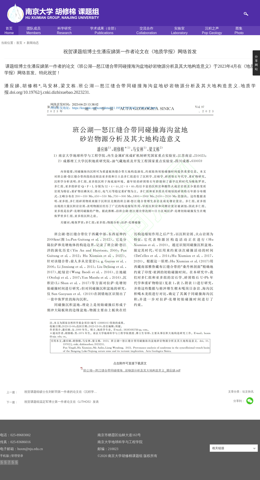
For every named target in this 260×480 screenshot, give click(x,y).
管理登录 (17, 455)
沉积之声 (212, 30)
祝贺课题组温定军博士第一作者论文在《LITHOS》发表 (61, 401)
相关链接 (218, 448)
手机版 (4, 455)
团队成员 (34, 30)
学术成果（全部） (104, 30)
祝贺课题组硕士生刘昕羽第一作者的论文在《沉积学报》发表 (62, 391)
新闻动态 (33, 42)
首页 (9, 30)
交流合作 (146, 30)
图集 (239, 30)
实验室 (179, 30)
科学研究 (64, 30)
